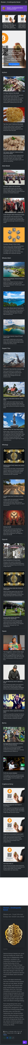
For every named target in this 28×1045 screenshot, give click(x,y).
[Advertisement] (14, 891)
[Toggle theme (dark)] (25, 1042)
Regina (5, 1034)
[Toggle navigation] (26, 2)
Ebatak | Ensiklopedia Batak (10, 2)
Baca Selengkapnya (14, 64)
